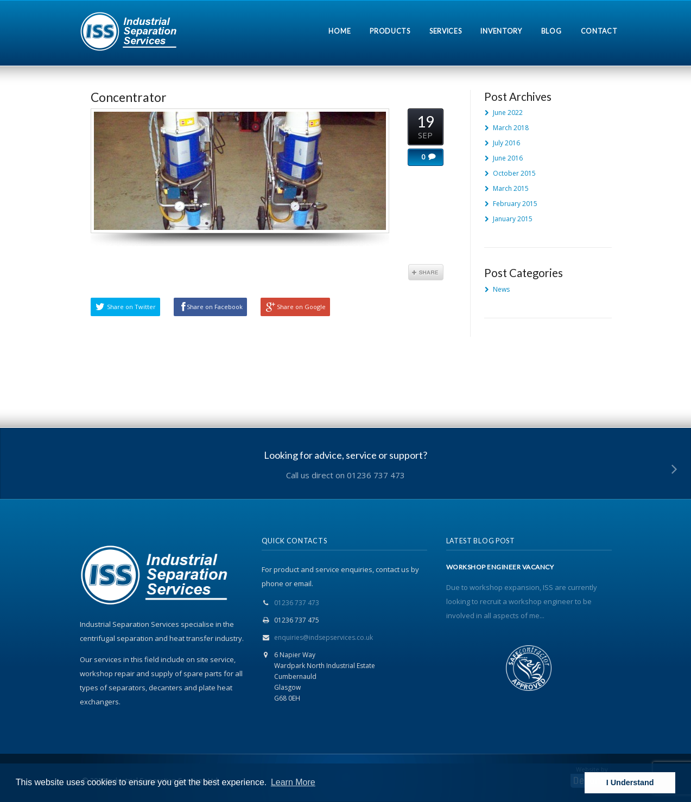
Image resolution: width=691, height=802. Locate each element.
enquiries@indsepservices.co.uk (323, 637)
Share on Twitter (131, 307)
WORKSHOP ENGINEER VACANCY (500, 567)
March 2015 (511, 188)
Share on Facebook (215, 307)
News (501, 289)
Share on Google (301, 307)
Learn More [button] (293, 782)
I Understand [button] (630, 782)
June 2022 (508, 112)
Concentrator (129, 97)
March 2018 (511, 127)
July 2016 (506, 142)
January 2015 (512, 218)
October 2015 (514, 173)
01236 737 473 (296, 602)
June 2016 (508, 158)
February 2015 (515, 203)
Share (425, 272)
